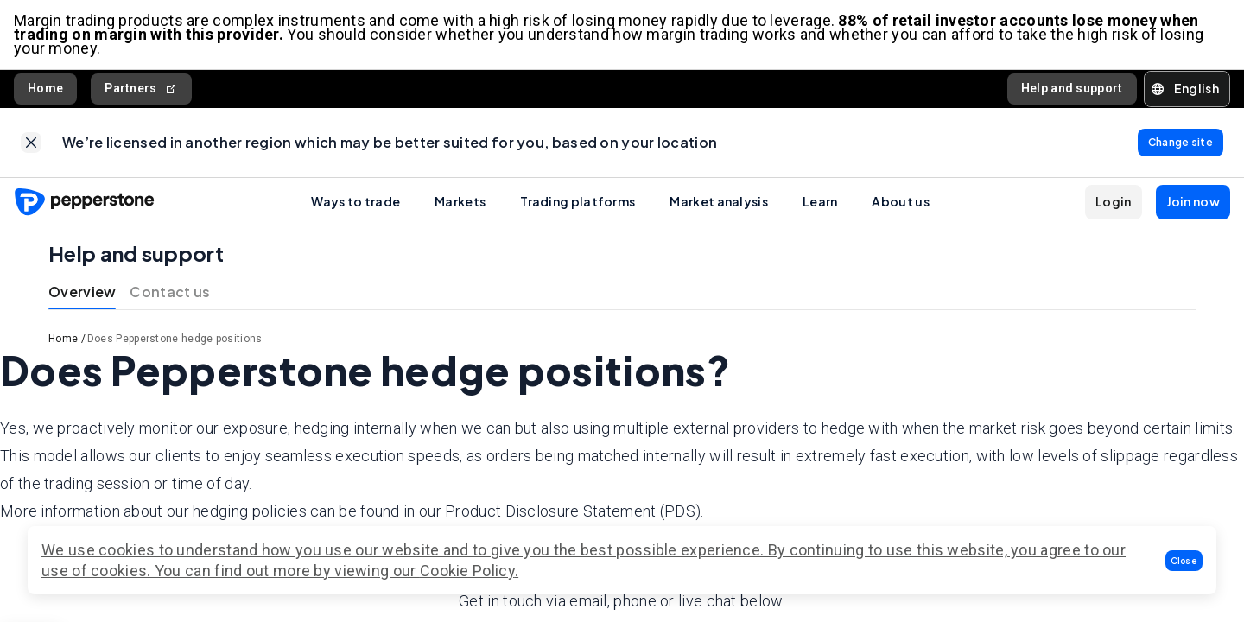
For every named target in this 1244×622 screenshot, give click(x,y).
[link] (31, 142)
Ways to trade (355, 201)
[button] (1184, 560)
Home (45, 88)
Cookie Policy (467, 571)
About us (900, 201)
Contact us (170, 291)
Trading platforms (577, 201)
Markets (460, 201)
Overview (82, 291)
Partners (141, 88)
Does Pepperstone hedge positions (175, 339)
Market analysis (719, 201)
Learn (820, 201)
